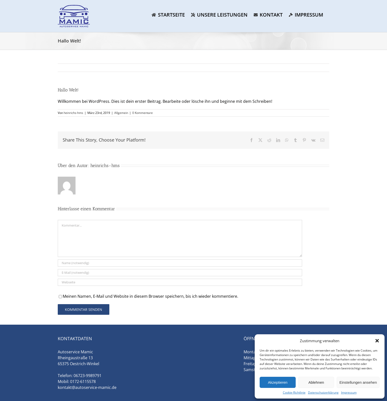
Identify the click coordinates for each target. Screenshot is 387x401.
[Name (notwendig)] (180, 263)
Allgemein (121, 113)
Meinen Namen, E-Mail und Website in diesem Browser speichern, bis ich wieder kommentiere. (150, 296)
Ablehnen (316, 382)
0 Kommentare (142, 113)
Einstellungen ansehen (358, 382)
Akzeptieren (277, 382)
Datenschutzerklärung (323, 392)
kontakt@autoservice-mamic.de (87, 387)
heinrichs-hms (73, 113)
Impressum (349, 392)
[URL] (180, 282)
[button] (377, 340)
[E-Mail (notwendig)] (180, 272)
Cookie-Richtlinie (294, 392)
